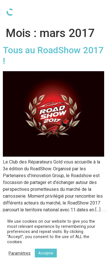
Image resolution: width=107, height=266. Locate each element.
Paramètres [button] (20, 253)
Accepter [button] (45, 253)
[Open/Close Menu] (97, 12)
